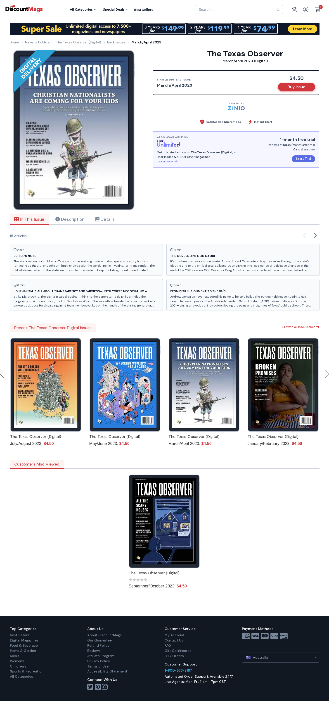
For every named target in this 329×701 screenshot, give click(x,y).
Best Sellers (19, 635)
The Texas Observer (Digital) (35, 436)
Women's (17, 661)
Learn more (167, 161)
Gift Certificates (178, 651)
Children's (18, 666)
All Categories (21, 676)
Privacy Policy (98, 661)
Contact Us (174, 640)
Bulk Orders (174, 656)
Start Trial (303, 159)
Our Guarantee (99, 640)
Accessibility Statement (107, 671)
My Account (175, 635)
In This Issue (29, 219)
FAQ (168, 645)
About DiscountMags (104, 635)
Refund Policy (98, 645)
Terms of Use (98, 666)
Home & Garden (23, 651)
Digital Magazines (24, 640)
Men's (14, 656)
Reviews (94, 651)
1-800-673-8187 (178, 670)
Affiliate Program (100, 656)
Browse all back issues (301, 327)
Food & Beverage (24, 645)
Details (105, 219)
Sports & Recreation (26, 671)
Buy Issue (296, 87)
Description (70, 219)
